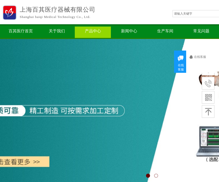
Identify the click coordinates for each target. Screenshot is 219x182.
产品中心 (93, 31)
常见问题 (201, 31)
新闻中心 (129, 31)
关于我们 (57, 31)
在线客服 (202, 57)
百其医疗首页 (21, 31)
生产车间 (165, 31)
